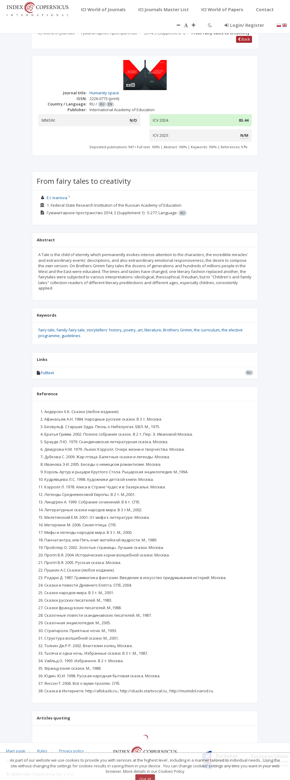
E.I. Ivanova (57, 197)
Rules (42, 750)
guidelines (70, 335)
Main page (15, 750)
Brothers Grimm (177, 330)
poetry (130, 330)
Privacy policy (71, 750)
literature (152, 330)
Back (244, 39)
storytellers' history (104, 330)
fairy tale (46, 330)
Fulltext (47, 372)
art (140, 330)
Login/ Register (244, 25)
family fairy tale (70, 330)
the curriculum (207, 330)
